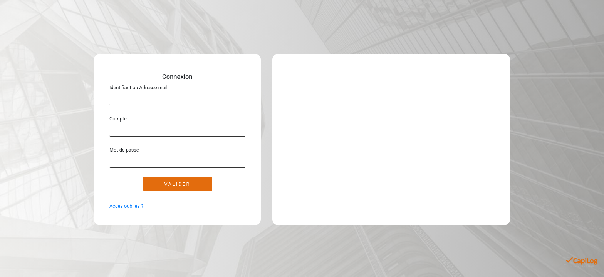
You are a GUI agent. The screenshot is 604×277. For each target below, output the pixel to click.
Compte (118, 119)
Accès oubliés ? (126, 206)
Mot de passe (124, 150)
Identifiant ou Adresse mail (138, 87)
